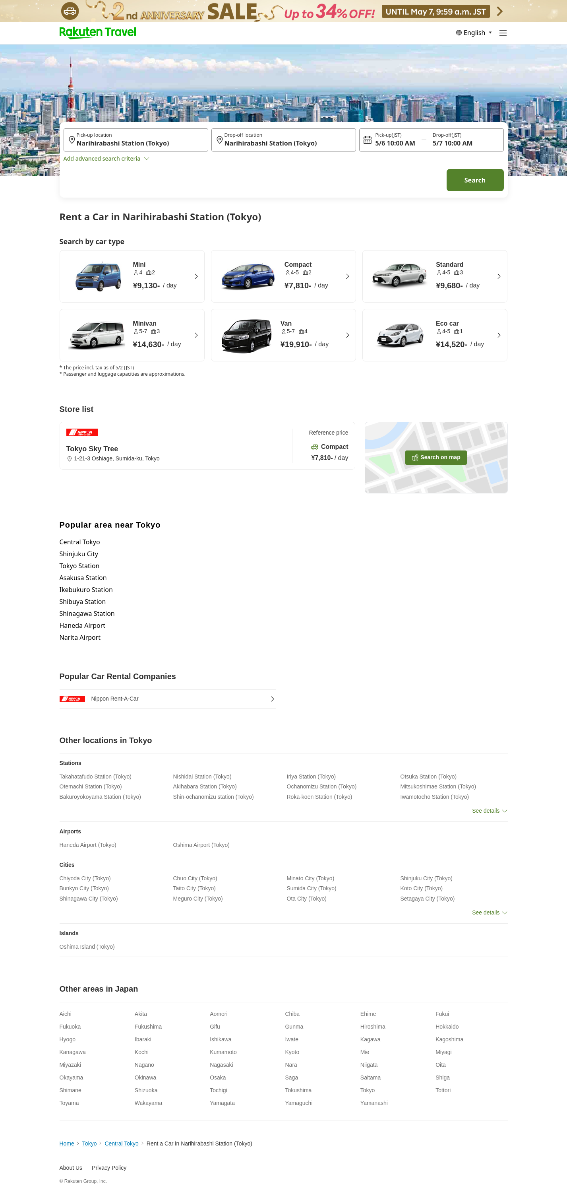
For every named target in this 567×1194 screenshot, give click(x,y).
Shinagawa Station (87, 613)
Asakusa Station (83, 577)
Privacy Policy (109, 1168)
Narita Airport (80, 637)
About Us (71, 1168)
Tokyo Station (80, 565)
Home (67, 1143)
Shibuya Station (83, 601)
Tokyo (89, 1143)
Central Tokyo (80, 542)
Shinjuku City (79, 553)
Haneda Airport (83, 625)
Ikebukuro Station (86, 589)
